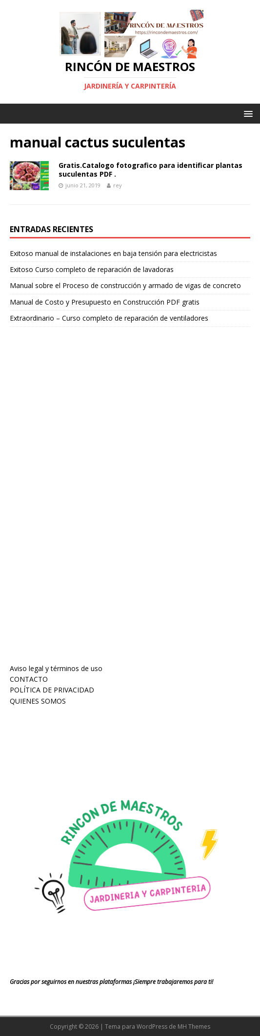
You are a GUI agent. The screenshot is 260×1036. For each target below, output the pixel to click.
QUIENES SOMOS (38, 701)
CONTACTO (29, 679)
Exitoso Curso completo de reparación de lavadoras (92, 269)
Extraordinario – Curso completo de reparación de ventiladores (109, 318)
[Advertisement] (83, 504)
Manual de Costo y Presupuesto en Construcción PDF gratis (105, 302)
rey (117, 185)
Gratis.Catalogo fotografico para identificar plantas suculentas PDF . (150, 170)
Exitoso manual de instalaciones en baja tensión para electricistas (113, 253)
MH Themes (194, 1026)
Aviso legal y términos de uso (56, 668)
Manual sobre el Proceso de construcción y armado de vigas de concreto (125, 285)
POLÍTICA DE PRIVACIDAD (52, 689)
